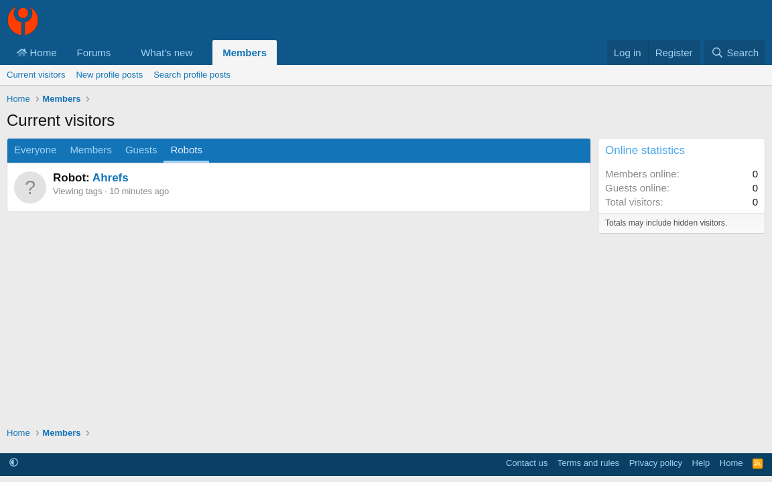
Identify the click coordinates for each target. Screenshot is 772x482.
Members (244, 52)
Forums (94, 52)
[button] (121, 52)
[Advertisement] (299, 312)
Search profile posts (192, 75)
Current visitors (36, 75)
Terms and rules (588, 463)
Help (701, 463)
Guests (141, 149)
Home (37, 52)
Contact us (527, 463)
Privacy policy (655, 463)
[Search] (734, 52)
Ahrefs (110, 177)
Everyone (35, 149)
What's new (166, 52)
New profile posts (109, 75)
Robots (186, 149)
